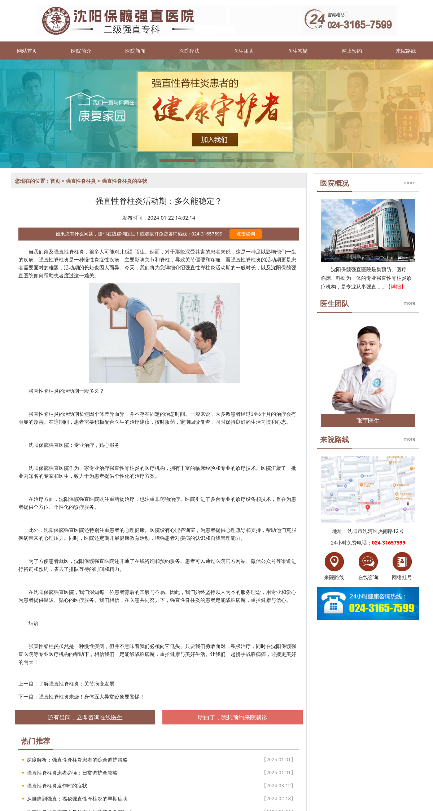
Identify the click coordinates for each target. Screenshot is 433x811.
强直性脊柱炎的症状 (124, 180)
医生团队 (243, 50)
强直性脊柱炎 (81, 180)
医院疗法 (189, 50)
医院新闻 (135, 50)
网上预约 (352, 50)
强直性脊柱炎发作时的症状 (57, 785)
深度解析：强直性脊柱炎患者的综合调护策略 (77, 759)
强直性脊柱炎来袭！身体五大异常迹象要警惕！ (92, 696)
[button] (177, 160)
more (409, 182)
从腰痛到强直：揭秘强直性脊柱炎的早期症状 (77, 798)
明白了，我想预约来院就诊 (232, 717)
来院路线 (406, 50)
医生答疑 (298, 50)
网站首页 (27, 50)
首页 (55, 180)
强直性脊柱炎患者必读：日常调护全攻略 (72, 772)
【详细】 (396, 286)
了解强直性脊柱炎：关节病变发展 (76, 683)
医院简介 (81, 50)
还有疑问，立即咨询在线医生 (85, 717)
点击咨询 (245, 233)
